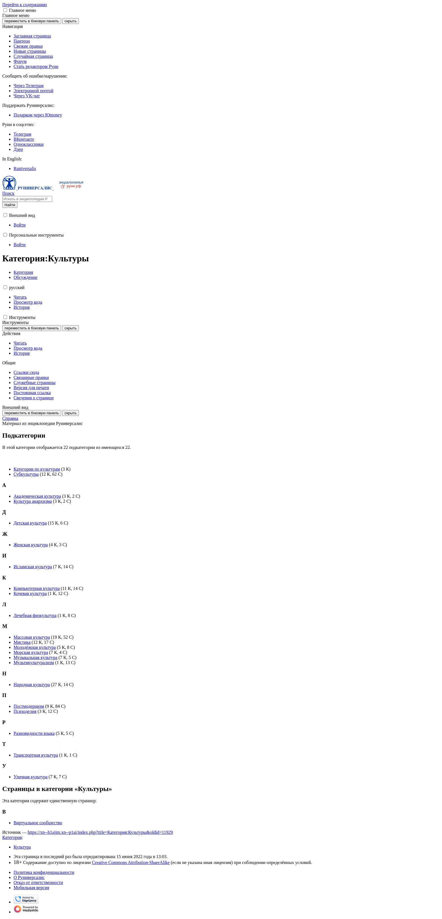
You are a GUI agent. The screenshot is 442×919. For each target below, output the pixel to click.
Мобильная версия (31, 887)
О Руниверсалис (29, 877)
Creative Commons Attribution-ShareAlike (131, 862)
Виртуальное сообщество (38, 822)
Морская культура (31, 652)
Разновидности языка (34, 733)
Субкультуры (26, 474)
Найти (10, 205)
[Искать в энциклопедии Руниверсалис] (27, 199)
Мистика (22, 642)
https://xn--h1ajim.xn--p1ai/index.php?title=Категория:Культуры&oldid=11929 (100, 832)
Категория (12, 837)
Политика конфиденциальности (44, 872)
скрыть (71, 21)
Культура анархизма (33, 501)
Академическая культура (37, 496)
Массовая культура (32, 637)
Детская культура (30, 523)
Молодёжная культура (35, 647)
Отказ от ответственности (38, 882)
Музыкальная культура (35, 657)
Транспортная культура (36, 755)
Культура (22, 847)
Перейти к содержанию (24, 4)
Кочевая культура (30, 593)
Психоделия (25, 711)
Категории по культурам (37, 469)
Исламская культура (33, 566)
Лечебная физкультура (35, 615)
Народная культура (32, 684)
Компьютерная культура (37, 588)
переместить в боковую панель (32, 21)
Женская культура (31, 544)
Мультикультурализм (34, 662)
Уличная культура (31, 776)
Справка (10, 418)
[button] (5, 10)
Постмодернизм (29, 706)
